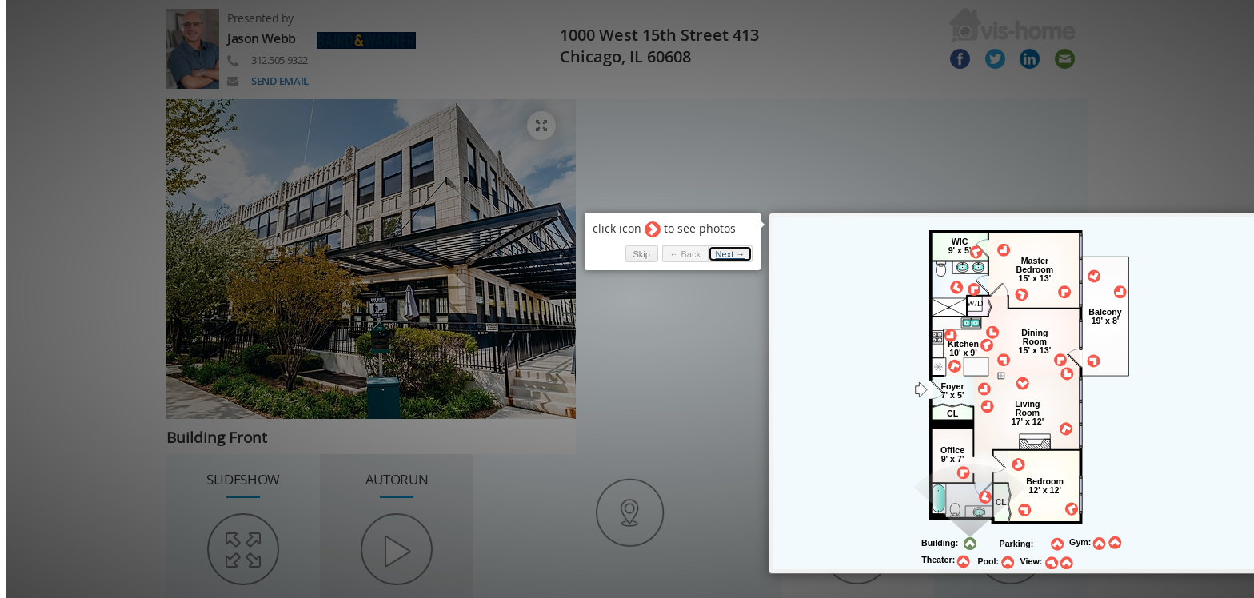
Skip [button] (611, 236)
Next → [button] (701, 236)
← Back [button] (655, 236)
